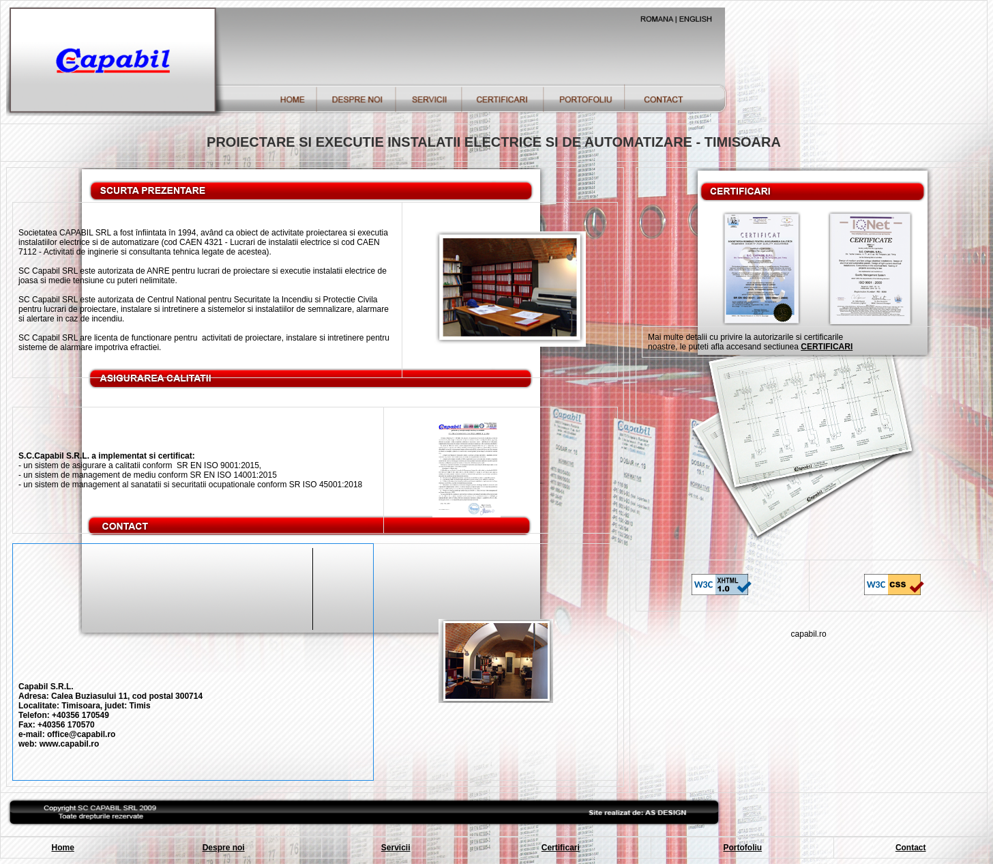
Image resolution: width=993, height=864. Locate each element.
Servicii (396, 847)
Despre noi (224, 847)
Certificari (561, 847)
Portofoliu (743, 847)
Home (62, 847)
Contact (910, 847)
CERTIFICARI (827, 346)
